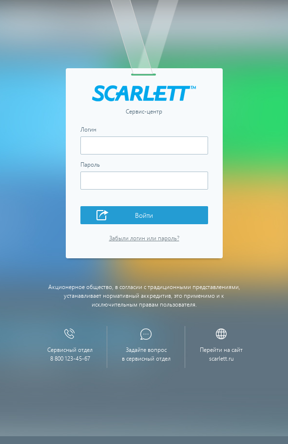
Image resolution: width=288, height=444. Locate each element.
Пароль (90, 165)
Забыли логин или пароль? (144, 238)
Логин (88, 130)
